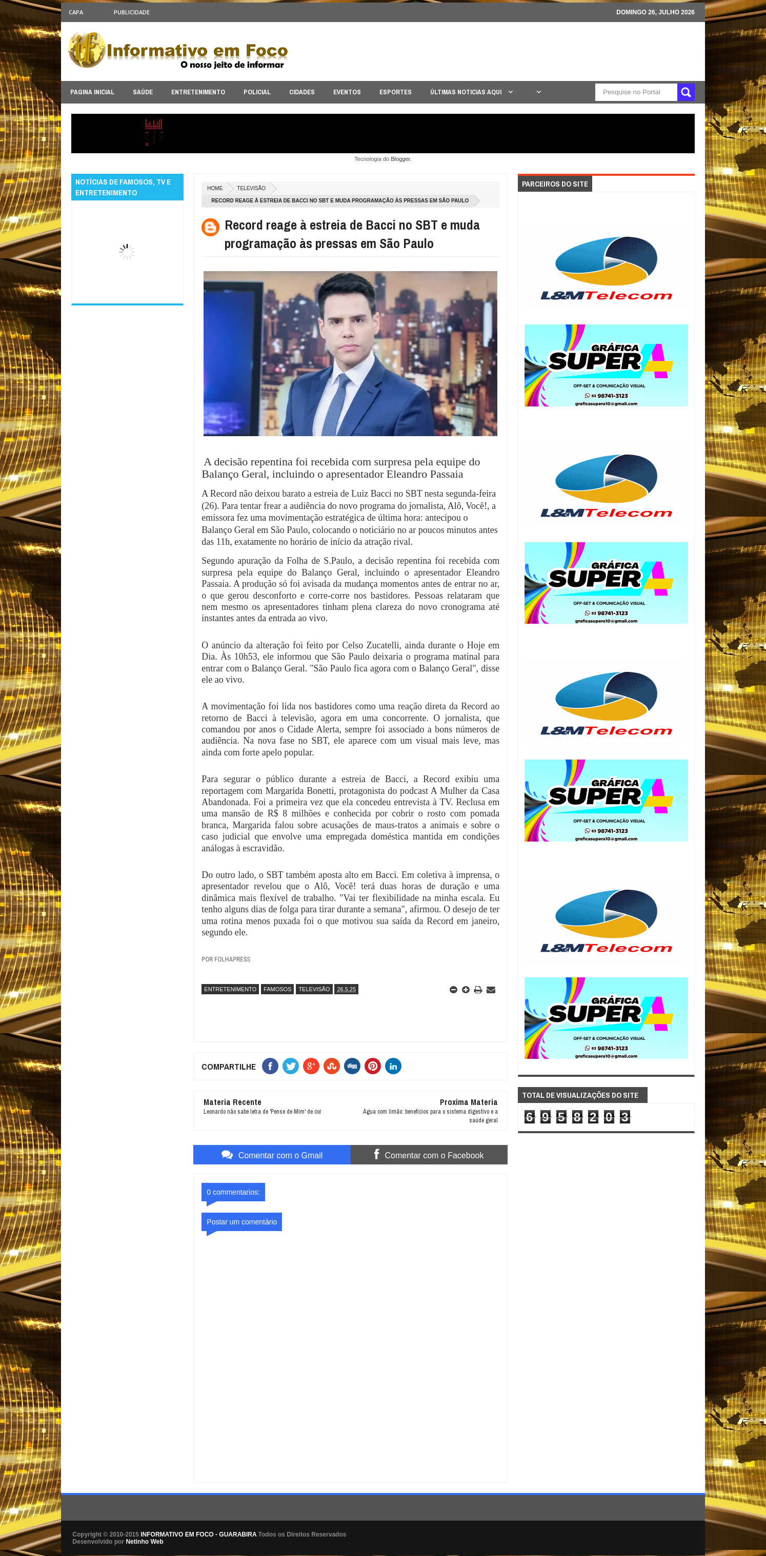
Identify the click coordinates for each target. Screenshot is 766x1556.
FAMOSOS (277, 989)
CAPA (76, 12)
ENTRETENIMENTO (198, 92)
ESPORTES (395, 92)
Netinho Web (144, 1541)
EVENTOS (347, 92)
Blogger (400, 159)
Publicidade (132, 12)
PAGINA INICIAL (92, 92)
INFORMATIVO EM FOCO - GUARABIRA (198, 1534)
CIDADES (302, 92)
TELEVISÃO (251, 188)
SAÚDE (143, 92)
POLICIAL (257, 92)
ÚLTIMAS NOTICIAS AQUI (466, 92)
